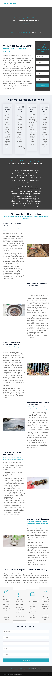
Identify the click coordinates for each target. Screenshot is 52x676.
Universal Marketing (16, 674)
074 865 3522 (36, 33)
